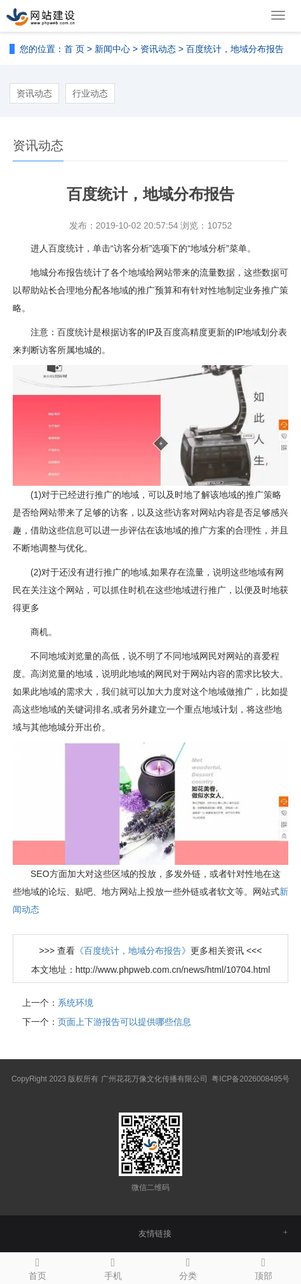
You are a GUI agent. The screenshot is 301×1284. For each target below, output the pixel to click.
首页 (38, 1267)
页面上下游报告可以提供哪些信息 (124, 1022)
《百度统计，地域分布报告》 (133, 951)
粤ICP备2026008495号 (250, 1078)
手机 (113, 1267)
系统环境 (75, 1003)
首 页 (74, 49)
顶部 (264, 1267)
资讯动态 (158, 49)
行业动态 (90, 93)
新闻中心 (112, 49)
